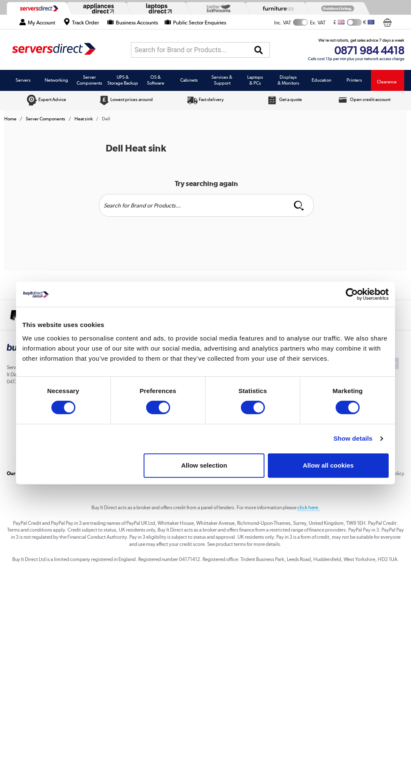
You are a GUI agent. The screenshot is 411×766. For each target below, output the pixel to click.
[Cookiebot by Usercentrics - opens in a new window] (352, 294)
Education (321, 80)
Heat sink (84, 119)
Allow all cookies (328, 465)
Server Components (89, 80)
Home (10, 119)
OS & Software (155, 80)
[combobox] (200, 50)
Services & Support (221, 80)
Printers (354, 80)
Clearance (387, 82)
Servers (23, 80)
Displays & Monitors (288, 80)
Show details (353, 438)
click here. (308, 508)
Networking (56, 80)
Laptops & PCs (255, 80)
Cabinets (189, 80)
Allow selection (204, 465)
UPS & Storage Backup (122, 80)
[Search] (258, 50)
